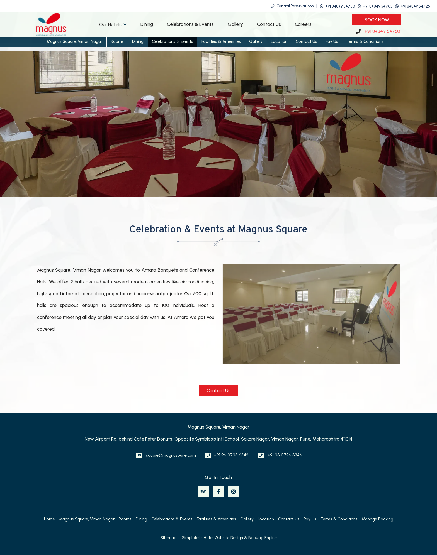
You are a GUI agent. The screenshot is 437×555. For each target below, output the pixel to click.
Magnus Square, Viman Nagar (74, 41)
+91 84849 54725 (415, 6)
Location (279, 41)
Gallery (235, 24)
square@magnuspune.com (171, 455)
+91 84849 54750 (340, 6)
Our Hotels (113, 24)
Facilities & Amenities (221, 41)
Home (49, 519)
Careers (303, 24)
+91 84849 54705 (377, 6)
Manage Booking (377, 519)
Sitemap (168, 537)
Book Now (377, 20)
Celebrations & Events (190, 24)
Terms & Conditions (364, 41)
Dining (146, 24)
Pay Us (332, 41)
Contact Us (269, 24)
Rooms (117, 41)
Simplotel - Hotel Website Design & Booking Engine (229, 537)
